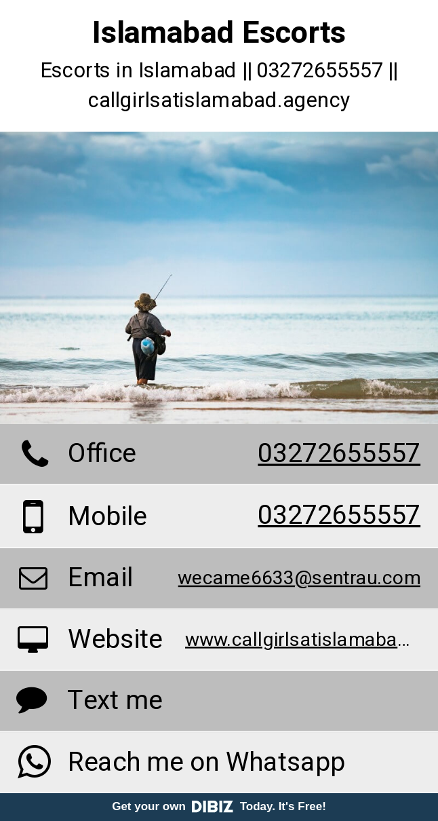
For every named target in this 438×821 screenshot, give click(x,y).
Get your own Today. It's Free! (219, 806)
